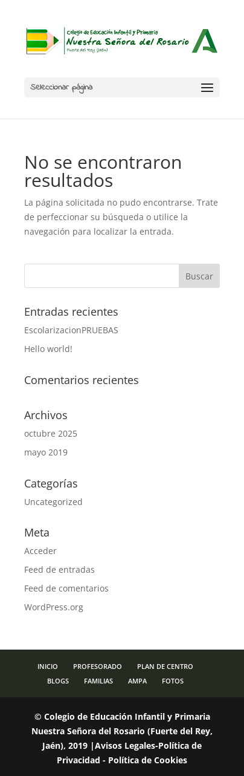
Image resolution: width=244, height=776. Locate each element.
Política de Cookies (147, 760)
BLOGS (58, 680)
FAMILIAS (98, 680)
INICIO (47, 666)
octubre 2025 (50, 433)
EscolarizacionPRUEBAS (71, 330)
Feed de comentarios (66, 588)
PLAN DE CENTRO (165, 666)
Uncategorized (53, 501)
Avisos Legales (125, 745)
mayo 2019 (46, 452)
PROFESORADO (97, 666)
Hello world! (48, 348)
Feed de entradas (59, 569)
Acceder (40, 550)
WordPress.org (53, 607)
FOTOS (173, 680)
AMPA (137, 680)
